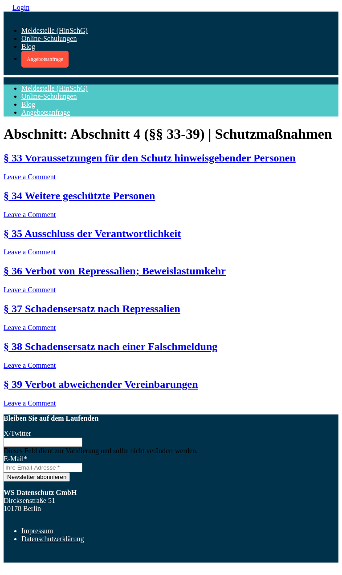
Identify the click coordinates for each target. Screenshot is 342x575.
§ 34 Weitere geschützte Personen (79, 195)
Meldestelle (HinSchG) (54, 30)
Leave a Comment (30, 177)
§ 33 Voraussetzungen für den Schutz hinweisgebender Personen (150, 158)
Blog (28, 46)
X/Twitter (17, 433)
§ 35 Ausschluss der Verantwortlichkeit (92, 233)
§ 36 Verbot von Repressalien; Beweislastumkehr (115, 271)
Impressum (37, 531)
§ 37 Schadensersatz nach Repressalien (92, 308)
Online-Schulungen (49, 38)
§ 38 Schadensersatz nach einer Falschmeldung (110, 346)
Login (20, 7)
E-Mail (15, 458)
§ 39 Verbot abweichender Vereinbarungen (101, 384)
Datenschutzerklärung (52, 539)
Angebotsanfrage (45, 59)
